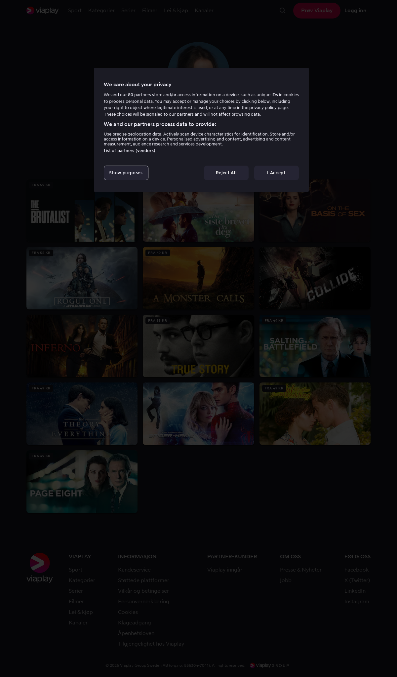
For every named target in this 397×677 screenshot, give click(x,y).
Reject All (226, 172)
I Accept (276, 172)
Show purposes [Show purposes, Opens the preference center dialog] (125, 172)
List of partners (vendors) (129, 150)
